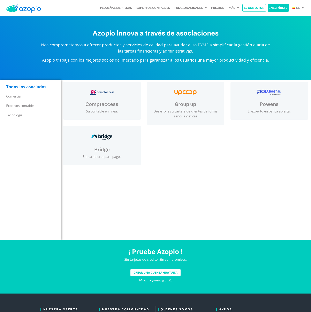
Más (234, 7)
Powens (269, 104)
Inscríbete (278, 8)
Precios (217, 8)
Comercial (14, 96)
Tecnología (14, 115)
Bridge (102, 150)
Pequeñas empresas (116, 8)
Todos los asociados (26, 86)
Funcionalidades (190, 7)
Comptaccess (101, 104)
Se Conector (254, 8)
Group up (185, 104)
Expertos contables (153, 8)
